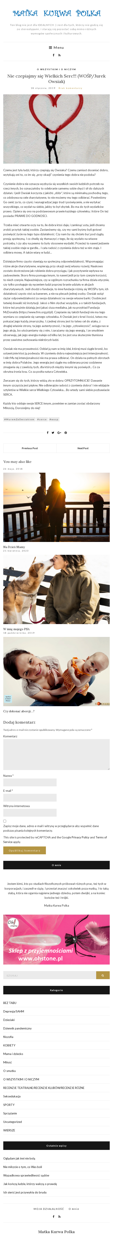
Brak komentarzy (70, 88)
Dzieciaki (9, 1020)
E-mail (8, 790)
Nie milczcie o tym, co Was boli (22, 1167)
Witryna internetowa (16, 806)
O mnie (74, 1208)
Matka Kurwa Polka (56, 1231)
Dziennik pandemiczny (17, 1028)
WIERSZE (9, 1130)
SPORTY (8, 1105)
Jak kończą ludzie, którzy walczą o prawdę (30, 1184)
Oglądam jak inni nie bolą (19, 1158)
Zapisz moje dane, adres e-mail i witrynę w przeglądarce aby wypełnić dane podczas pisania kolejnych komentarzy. (51, 828)
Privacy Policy (80, 837)
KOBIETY (9, 1045)
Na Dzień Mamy (14, 547)
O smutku (9, 1071)
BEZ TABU (9, 1003)
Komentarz (10, 736)
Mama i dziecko (13, 1054)
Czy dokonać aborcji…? (19, 711)
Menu (56, 47)
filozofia (8, 1037)
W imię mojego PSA (16, 629)
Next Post (83, 448)
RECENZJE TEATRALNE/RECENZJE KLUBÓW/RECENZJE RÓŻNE (43, 1088)
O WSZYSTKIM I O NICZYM (56, 69)
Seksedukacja (12, 1096)
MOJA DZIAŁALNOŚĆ (49, 1208)
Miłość (7, 1062)
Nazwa (8, 775)
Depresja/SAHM (13, 1011)
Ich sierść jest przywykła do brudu (25, 1192)
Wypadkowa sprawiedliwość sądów (26, 1175)
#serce (42, 419)
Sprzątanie (10, 1113)
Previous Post (30, 448)
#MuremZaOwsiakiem (19, 419)
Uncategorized (12, 1122)
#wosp (54, 419)
